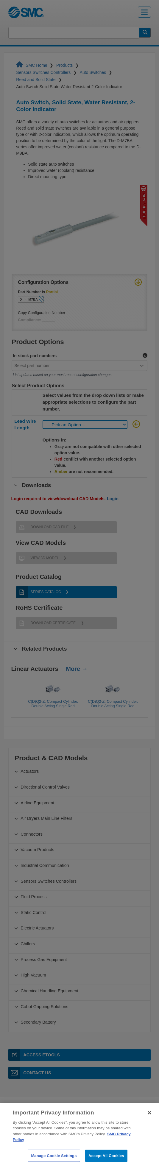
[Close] (149, 1123)
